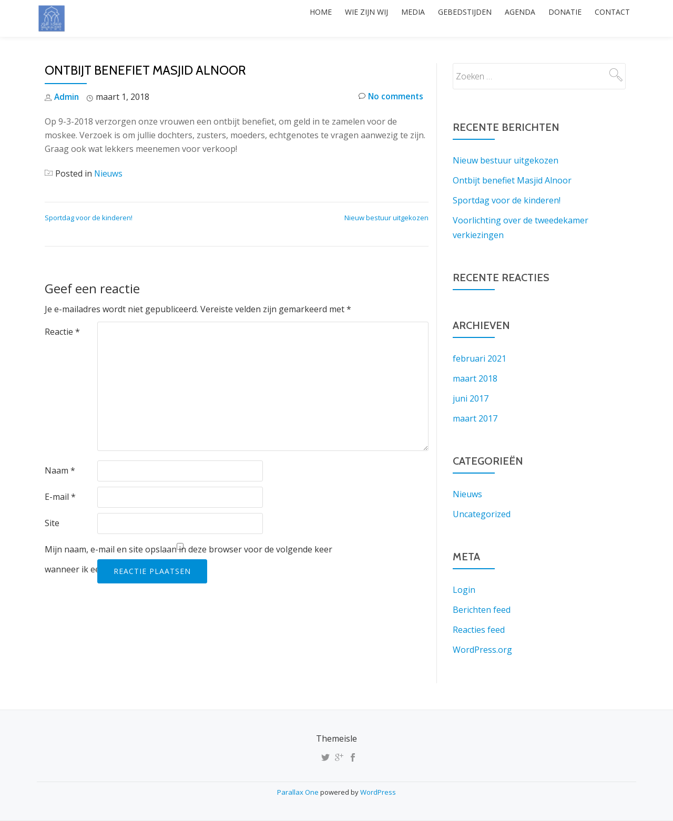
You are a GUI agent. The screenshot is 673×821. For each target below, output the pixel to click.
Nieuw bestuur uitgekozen (386, 217)
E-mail (60, 496)
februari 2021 (479, 358)
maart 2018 (475, 378)
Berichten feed (482, 609)
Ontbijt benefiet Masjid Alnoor (512, 180)
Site (52, 523)
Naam (60, 470)
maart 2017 (475, 418)
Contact (609, 18)
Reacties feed (479, 629)
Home (283, 18)
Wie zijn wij (334, 18)
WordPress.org (482, 649)
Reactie (62, 331)
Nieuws (109, 173)
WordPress (378, 792)
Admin (67, 96)
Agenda (505, 18)
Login (464, 590)
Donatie (556, 18)
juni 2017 (470, 398)
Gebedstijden (444, 18)
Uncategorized (482, 514)
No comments (389, 97)
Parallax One (298, 792)
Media (387, 18)
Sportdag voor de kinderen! (88, 217)
